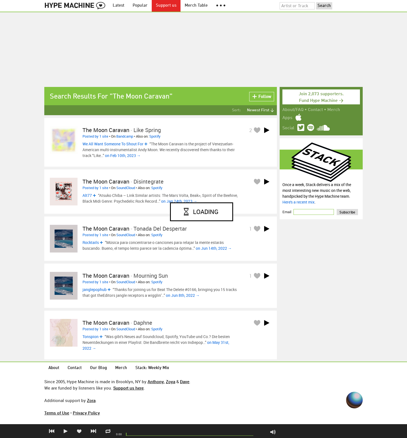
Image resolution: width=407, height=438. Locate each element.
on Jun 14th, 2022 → (214, 248)
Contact (315, 110)
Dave (184, 381)
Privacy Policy (86, 413)
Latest (118, 6)
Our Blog (98, 368)
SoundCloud (125, 187)
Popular (140, 6)
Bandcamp (124, 136)
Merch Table (196, 6)
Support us (166, 6)
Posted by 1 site (95, 136)
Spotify (155, 136)
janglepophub (95, 289)
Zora (91, 400)
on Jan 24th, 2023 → (179, 201)
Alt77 (87, 195)
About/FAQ (292, 110)
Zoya (170, 381)
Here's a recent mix (298, 202)
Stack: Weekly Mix (152, 368)
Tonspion (91, 336)
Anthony (156, 381)
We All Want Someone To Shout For (113, 143)
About (53, 368)
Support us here (128, 388)
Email (287, 211)
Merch (333, 110)
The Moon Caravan (106, 130)
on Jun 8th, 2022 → (183, 295)
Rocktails (91, 242)
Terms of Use (56, 413)
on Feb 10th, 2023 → (123, 155)
